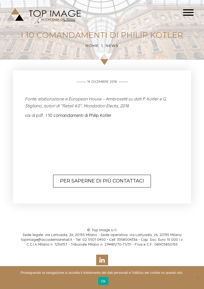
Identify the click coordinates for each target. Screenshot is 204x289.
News (112, 45)
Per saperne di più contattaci (102, 181)
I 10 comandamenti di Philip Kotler (79, 115)
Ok (103, 281)
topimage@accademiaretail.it (46, 239)
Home (92, 45)
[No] (197, 277)
